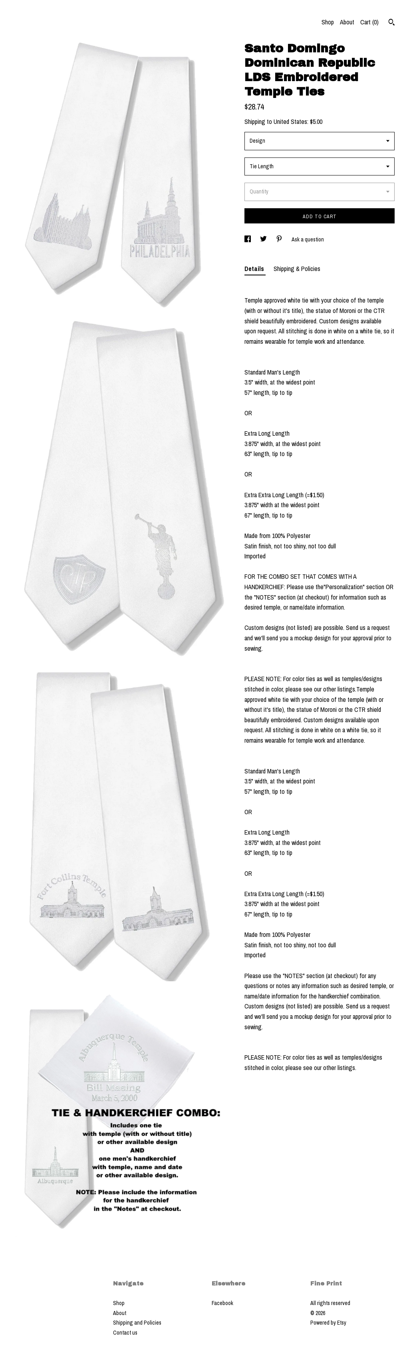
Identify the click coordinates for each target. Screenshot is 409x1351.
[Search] (392, 23)
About (347, 22)
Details (255, 268)
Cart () (369, 22)
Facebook (222, 1303)
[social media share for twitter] (264, 239)
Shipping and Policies (137, 1322)
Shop (328, 22)
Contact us (125, 1332)
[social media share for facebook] (248, 239)
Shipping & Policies (297, 268)
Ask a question (308, 239)
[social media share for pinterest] (280, 239)
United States (290, 121)
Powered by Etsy (328, 1322)
